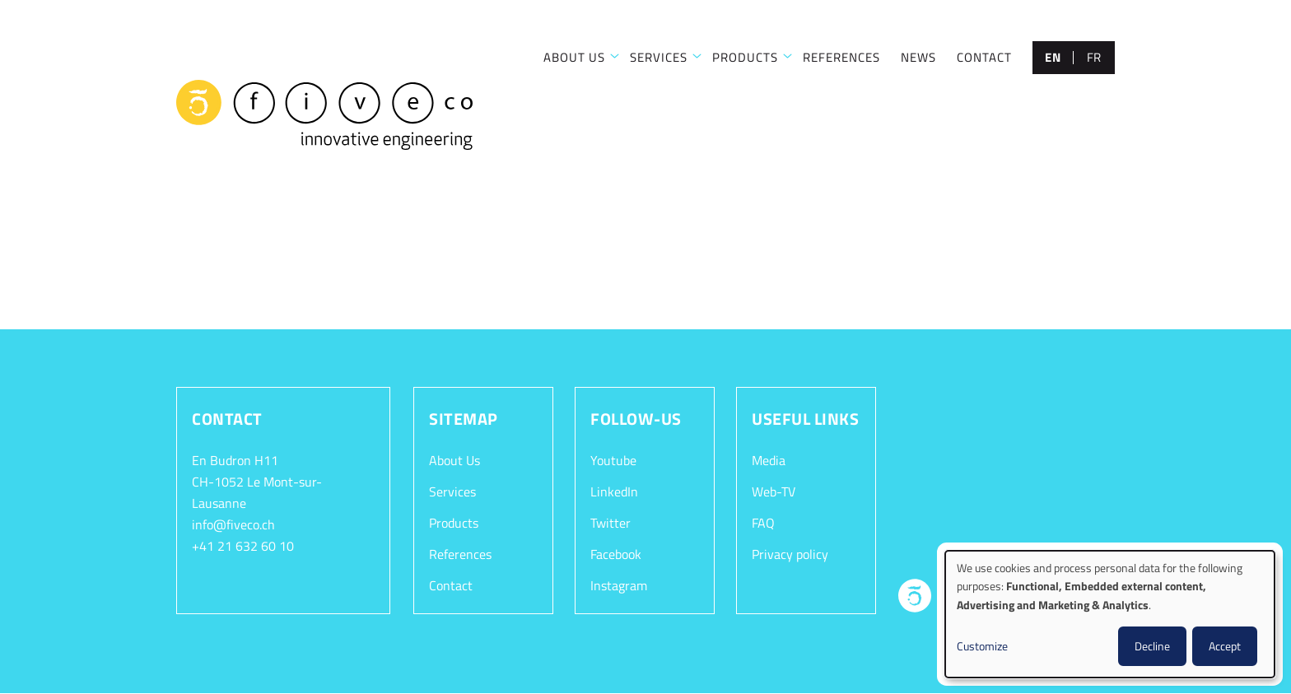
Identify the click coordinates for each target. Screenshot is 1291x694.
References (460, 554)
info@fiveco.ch (233, 524)
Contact (451, 585)
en (1052, 57)
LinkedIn (614, 491)
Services (452, 491)
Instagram (618, 585)
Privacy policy (790, 554)
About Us (454, 460)
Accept (1225, 645)
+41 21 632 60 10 (243, 546)
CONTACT (984, 57)
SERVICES (658, 57)
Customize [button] (982, 645)
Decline (1152, 645)
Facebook (615, 554)
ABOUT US (574, 57)
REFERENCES (841, 57)
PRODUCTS (745, 57)
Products (453, 523)
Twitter (610, 523)
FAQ (763, 523)
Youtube (613, 460)
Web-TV (773, 491)
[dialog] (1110, 614)
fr (1094, 57)
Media (768, 460)
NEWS (918, 57)
